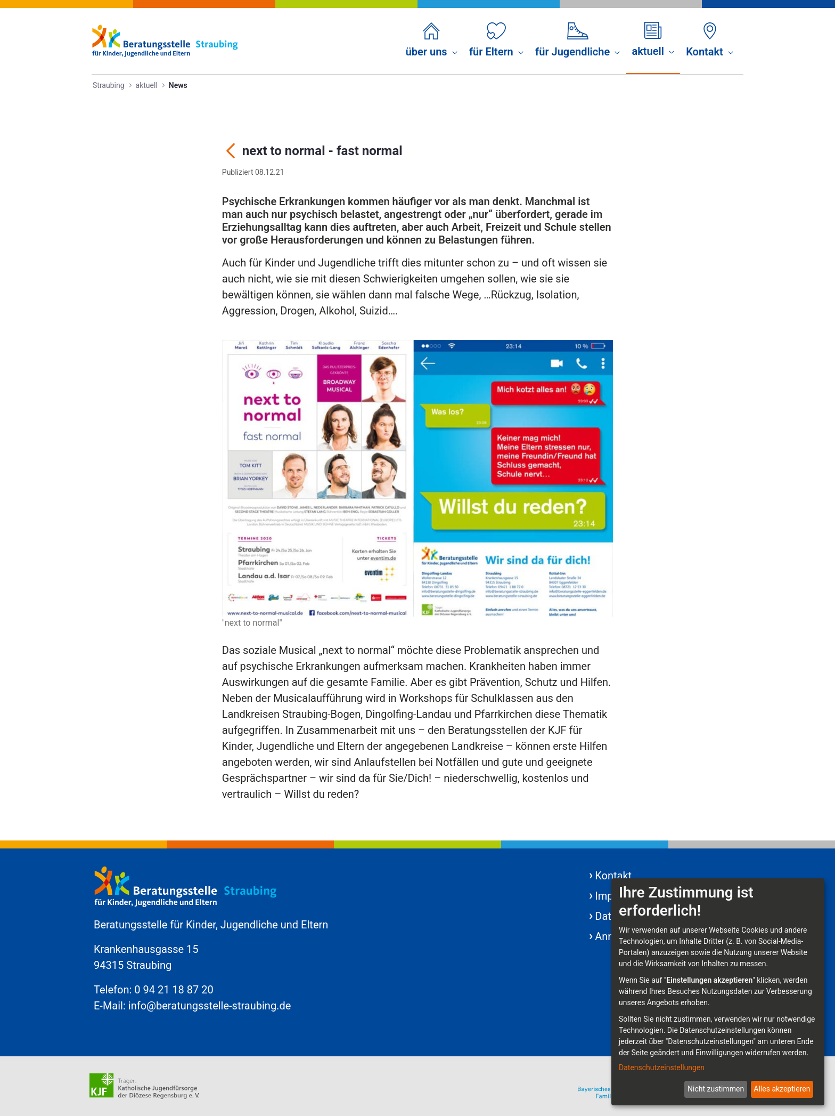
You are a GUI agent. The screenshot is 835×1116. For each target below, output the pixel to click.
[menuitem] (432, 41)
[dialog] (717, 991)
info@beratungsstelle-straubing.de (209, 1005)
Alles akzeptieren (782, 1089)
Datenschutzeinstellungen (662, 1067)
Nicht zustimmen (715, 1089)
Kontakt (613, 875)
